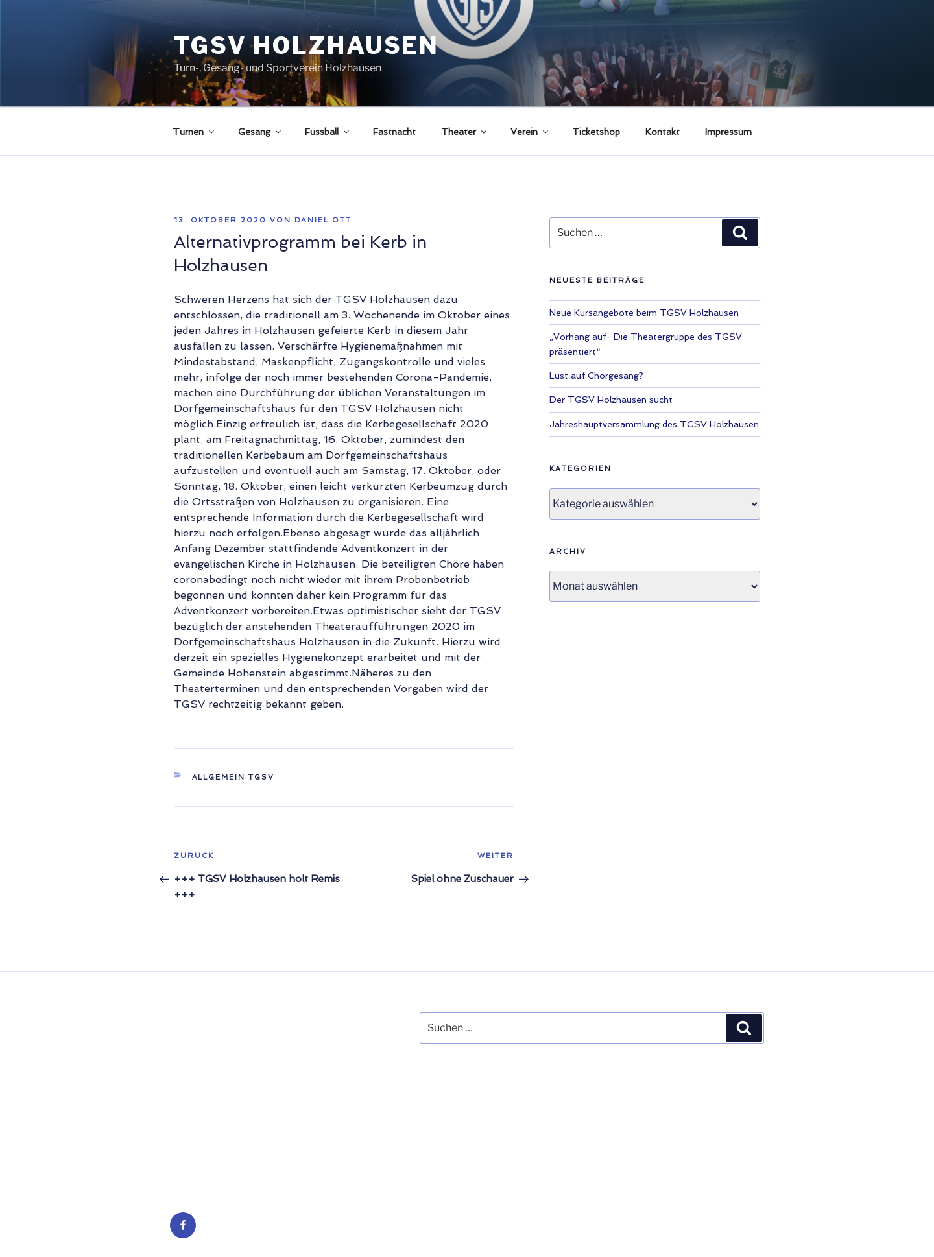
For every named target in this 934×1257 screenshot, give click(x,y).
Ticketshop (596, 131)
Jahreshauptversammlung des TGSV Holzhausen (654, 424)
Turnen (194, 131)
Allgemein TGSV (233, 777)
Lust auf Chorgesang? (596, 375)
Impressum (728, 131)
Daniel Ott (323, 220)
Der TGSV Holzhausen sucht (611, 399)
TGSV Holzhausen (306, 45)
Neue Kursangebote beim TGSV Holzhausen (644, 312)
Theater (464, 131)
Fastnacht (394, 131)
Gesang (260, 131)
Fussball (328, 131)
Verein (530, 131)
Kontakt (662, 131)
